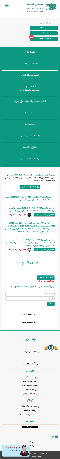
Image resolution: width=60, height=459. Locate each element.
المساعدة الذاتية (27, 322)
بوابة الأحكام (30, 159)
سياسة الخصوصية (36, 456)
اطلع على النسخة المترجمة (17, 215)
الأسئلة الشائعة (29, 364)
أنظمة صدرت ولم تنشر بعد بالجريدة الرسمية (30, 89)
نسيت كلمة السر (50, 310)
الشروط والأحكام (25, 456)
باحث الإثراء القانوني (40, 39)
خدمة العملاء (27, 314)
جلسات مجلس (30, 136)
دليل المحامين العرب (29, 381)
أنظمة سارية (28, 175)
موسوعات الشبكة (29, 377)
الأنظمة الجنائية (16, 175)
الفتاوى (30, 148)
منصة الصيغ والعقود (29, 394)
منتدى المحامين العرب (29, 386)
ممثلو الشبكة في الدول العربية (29, 415)
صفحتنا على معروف (30, 352)
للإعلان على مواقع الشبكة (29, 406)
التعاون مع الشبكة (29, 411)
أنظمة (30, 53)
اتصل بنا (29, 442)
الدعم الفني (29, 446)
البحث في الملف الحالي (29, 187)
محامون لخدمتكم (29, 390)
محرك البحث (43, 28)
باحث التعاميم (43, 33)
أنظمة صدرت (30, 102)
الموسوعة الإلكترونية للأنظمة (45, 175)
